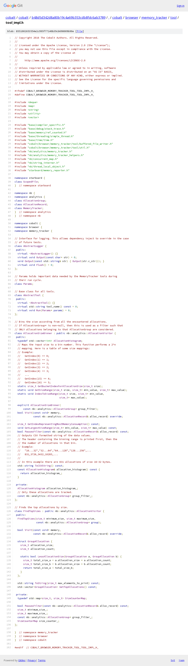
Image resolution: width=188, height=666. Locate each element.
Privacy (31, 660)
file (80, 31)
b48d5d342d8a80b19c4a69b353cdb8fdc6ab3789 (68, 17)
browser (131, 17)
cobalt (11, 17)
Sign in (180, 5)
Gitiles (21, 660)
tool (173, 17)
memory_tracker (154, 17)
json (181, 660)
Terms (42, 660)
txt (173, 660)
